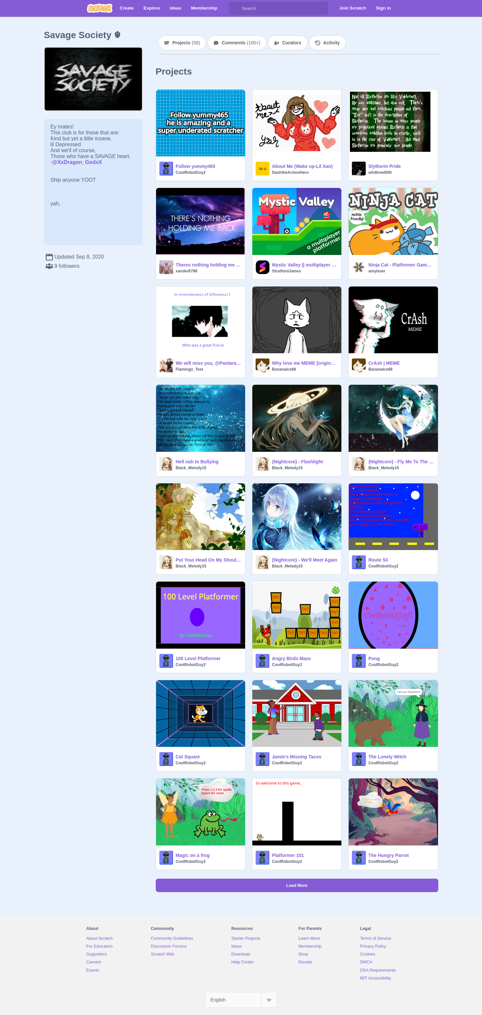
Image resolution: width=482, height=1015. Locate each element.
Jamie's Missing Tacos (296, 756)
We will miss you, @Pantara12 (208, 363)
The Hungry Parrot (388, 855)
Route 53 (378, 560)
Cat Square (188, 756)
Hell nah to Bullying (197, 461)
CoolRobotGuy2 (191, 172)
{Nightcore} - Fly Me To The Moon (401, 461)
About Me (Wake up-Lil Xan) (302, 166)
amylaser (376, 271)
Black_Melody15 (191, 468)
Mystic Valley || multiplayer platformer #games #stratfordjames (304, 264)
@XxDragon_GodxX (77, 162)
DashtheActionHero (290, 172)
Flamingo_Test (189, 369)
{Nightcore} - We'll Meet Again (304, 560)
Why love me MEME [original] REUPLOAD (304, 363)
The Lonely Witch (387, 756)
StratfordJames (286, 271)
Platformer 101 (288, 855)
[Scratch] (99, 8)
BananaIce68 (284, 369)
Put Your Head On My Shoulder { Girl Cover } (208, 560)
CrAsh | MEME (384, 363)
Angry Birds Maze (291, 658)
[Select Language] (241, 1000)
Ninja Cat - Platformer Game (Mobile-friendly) (401, 264)
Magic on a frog (193, 855)
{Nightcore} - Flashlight (297, 461)
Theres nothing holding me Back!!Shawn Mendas (208, 264)
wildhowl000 (380, 172)
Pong (374, 658)
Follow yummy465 (196, 166)
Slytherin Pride (384, 166)
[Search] (235, 8)
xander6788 (186, 271)
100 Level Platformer (198, 658)
